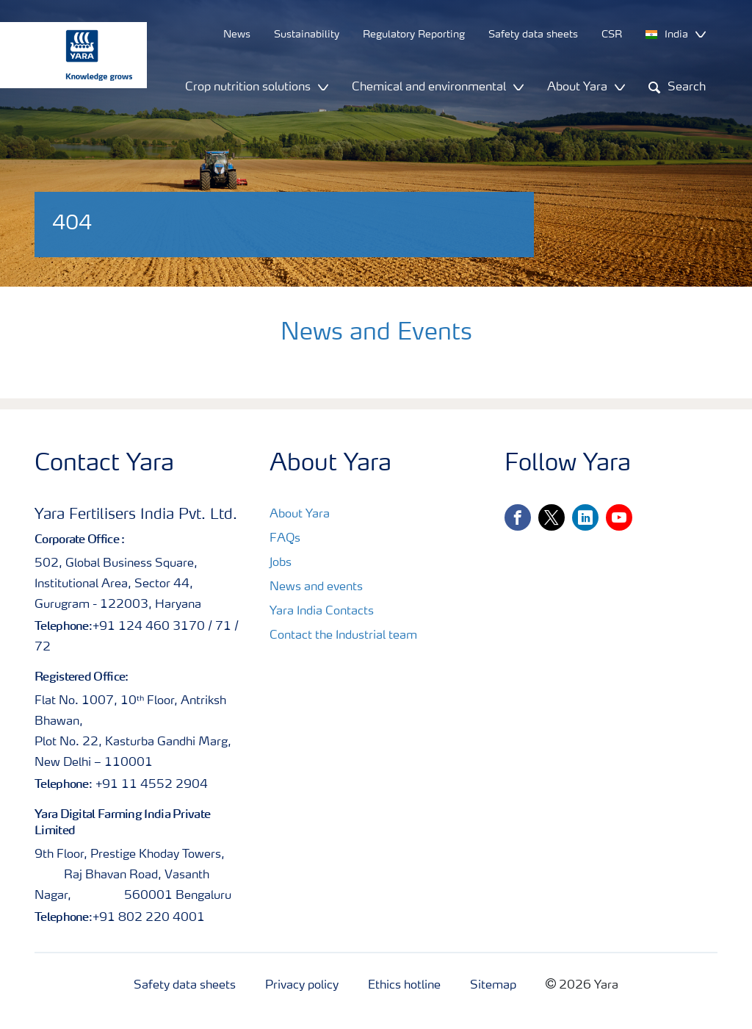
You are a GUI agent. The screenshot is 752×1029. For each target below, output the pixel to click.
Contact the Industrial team (343, 636)
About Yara (300, 514)
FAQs (285, 539)
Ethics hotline (404, 986)
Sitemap (493, 986)
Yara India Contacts (322, 611)
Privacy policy (302, 986)
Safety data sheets (185, 986)
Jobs (281, 563)
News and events (316, 587)
